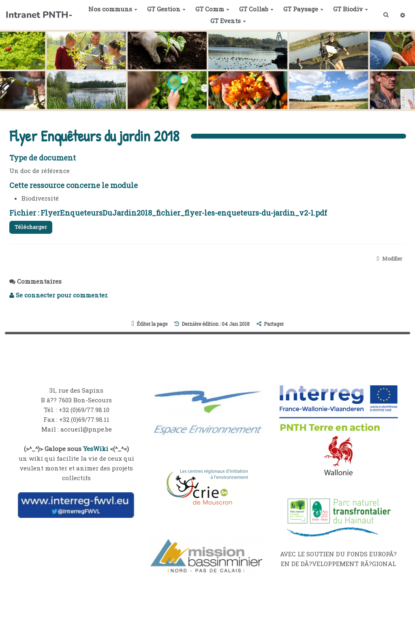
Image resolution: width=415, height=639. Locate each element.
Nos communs (110, 9)
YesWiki (95, 451)
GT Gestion (164, 9)
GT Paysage (301, 9)
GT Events (226, 21)
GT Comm (210, 9)
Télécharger (33, 228)
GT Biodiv (348, 9)
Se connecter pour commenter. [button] (58, 297)
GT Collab (254, 9)
